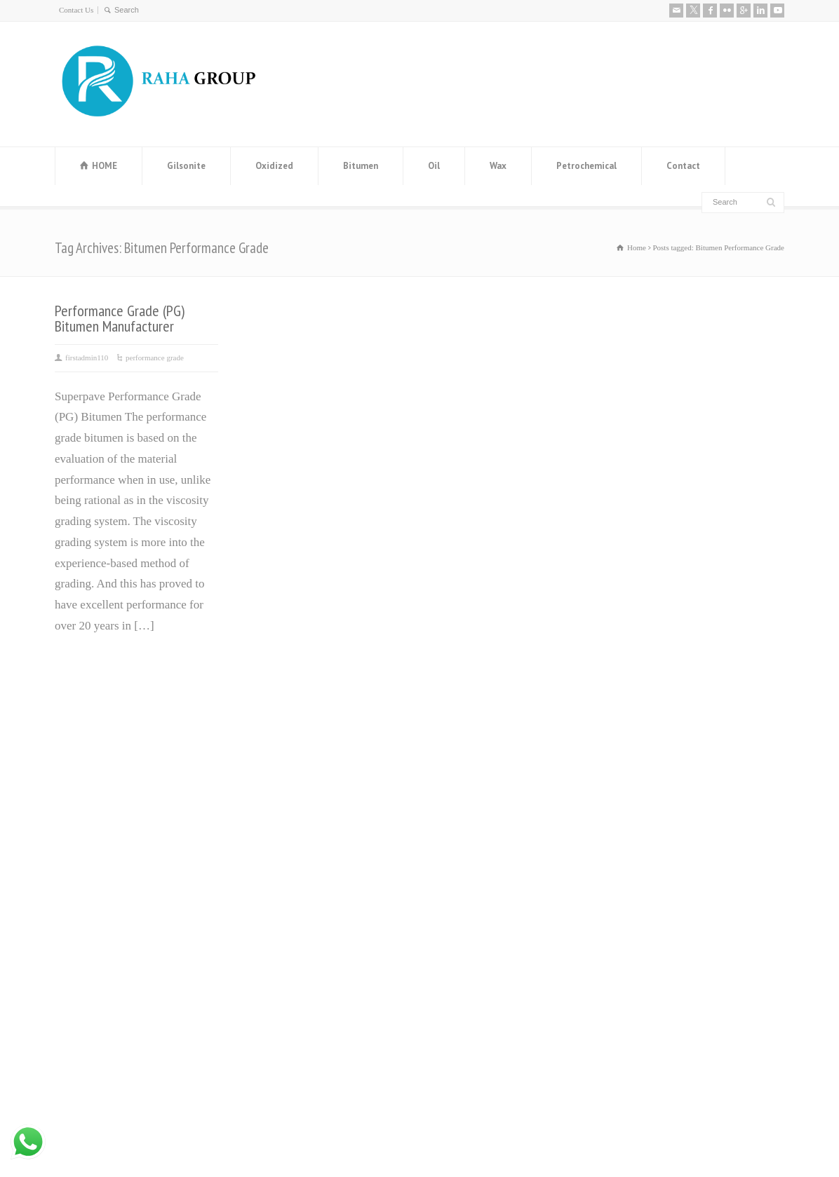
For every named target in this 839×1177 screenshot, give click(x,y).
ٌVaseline (447, 780)
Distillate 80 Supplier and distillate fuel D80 (324, 902)
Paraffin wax (457, 759)
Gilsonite (186, 166)
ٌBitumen (447, 801)
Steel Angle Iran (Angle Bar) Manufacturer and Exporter (309, 851)
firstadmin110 (86, 357)
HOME (104, 166)
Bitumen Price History (294, 759)
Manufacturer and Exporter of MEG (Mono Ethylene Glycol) (314, 801)
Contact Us (76, 10)
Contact (683, 166)
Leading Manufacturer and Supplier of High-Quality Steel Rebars (326, 952)
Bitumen (360, 166)
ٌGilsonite (448, 843)
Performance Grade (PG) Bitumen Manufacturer (119, 318)
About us (631, 727)
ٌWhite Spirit (456, 884)
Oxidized (274, 166)
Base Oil (447, 864)
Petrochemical (586, 166)
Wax (498, 166)
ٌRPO (438, 905)
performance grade (155, 357)
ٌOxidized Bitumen (470, 822)
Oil (434, 166)
